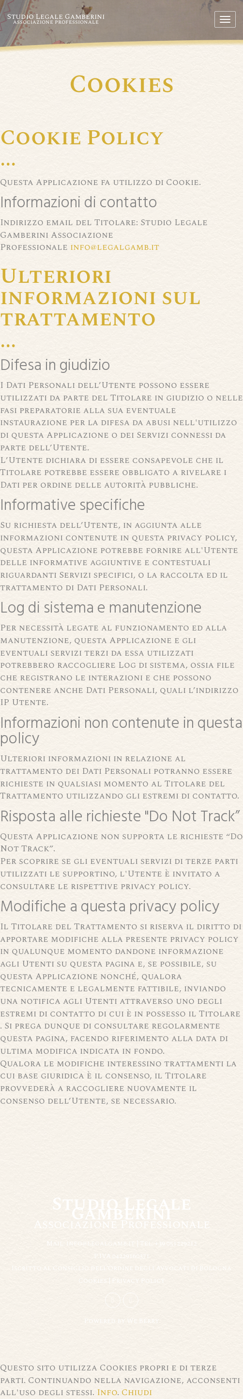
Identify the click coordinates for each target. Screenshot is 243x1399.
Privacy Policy (138, 1281)
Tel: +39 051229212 (168, 1243)
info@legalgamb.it (114, 247)
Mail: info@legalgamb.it (90, 1243)
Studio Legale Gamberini (56, 18)
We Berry (143, 1321)
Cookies (93, 1281)
